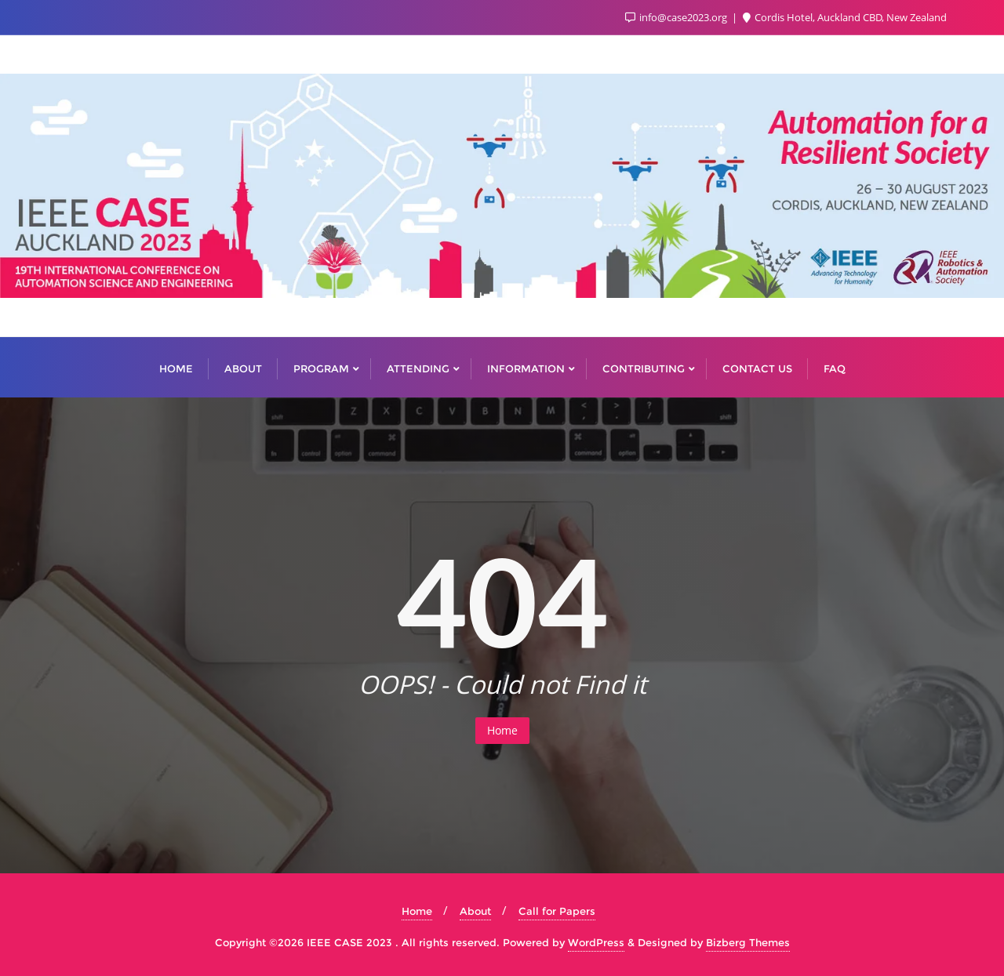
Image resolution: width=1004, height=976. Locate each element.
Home (502, 730)
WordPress (596, 942)
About (475, 911)
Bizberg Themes (748, 942)
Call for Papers (556, 911)
